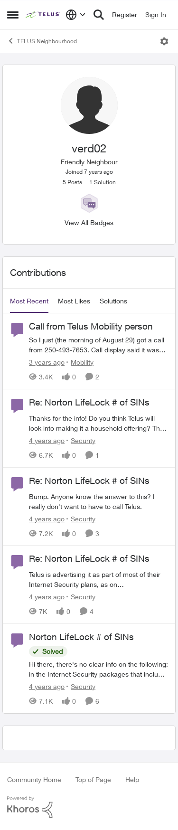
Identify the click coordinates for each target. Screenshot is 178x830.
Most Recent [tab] (29, 301)
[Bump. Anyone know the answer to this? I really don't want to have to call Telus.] (98, 501)
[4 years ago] (47, 440)
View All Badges (89, 222)
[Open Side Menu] (12, 15)
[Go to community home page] (43, 14)
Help (132, 779)
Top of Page (93, 779)
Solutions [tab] (113, 301)
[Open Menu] (164, 41)
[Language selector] (76, 14)
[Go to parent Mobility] (80, 362)
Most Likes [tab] (74, 301)
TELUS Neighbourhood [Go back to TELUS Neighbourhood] (42, 41)
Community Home (34, 779)
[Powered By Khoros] (89, 807)
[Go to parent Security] (80, 440)
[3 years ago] (47, 362)
